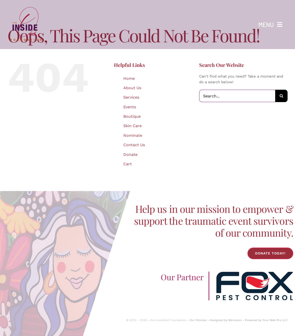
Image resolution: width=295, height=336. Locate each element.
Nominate (132, 135)
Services (131, 97)
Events (129, 107)
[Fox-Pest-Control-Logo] (254, 273)
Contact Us (134, 144)
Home (129, 78)
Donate (130, 154)
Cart (127, 164)
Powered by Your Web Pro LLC (266, 320)
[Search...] (237, 96)
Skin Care (132, 125)
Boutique (132, 116)
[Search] (281, 96)
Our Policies (198, 320)
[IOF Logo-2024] (26, 5)
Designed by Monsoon (225, 320)
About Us (132, 87)
